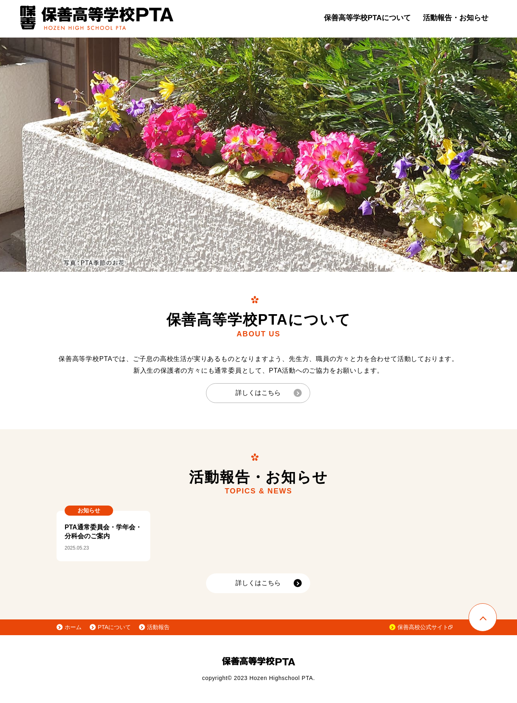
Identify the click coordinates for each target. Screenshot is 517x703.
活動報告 (158, 627)
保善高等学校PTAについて (367, 18)
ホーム (73, 627)
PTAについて (114, 627)
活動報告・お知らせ (455, 18)
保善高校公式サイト (424, 627)
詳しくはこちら (258, 392)
